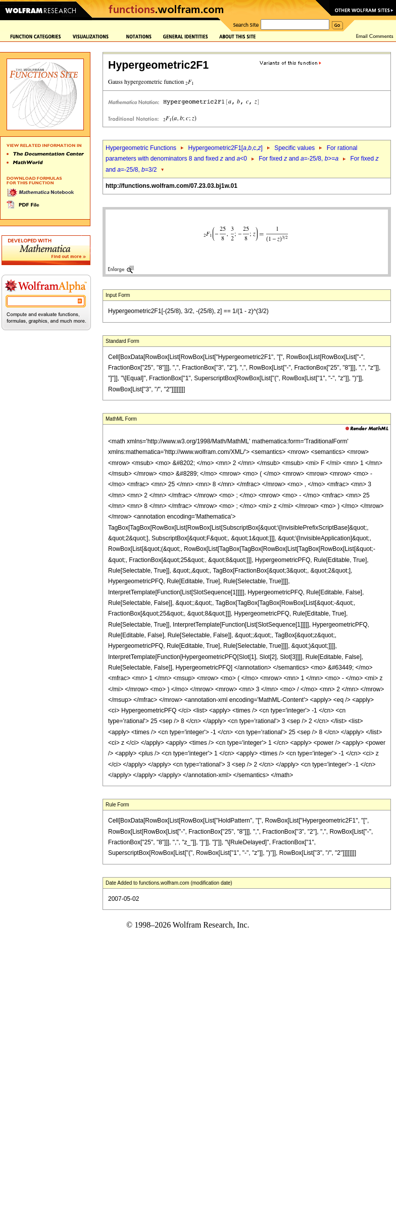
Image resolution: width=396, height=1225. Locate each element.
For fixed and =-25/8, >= (298, 158)
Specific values (294, 147)
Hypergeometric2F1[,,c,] (225, 147)
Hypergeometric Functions (141, 147)
